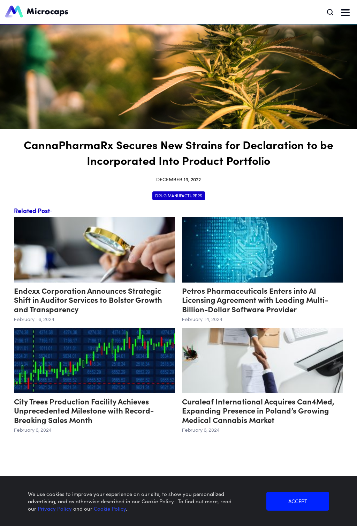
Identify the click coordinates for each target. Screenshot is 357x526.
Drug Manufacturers (178, 195)
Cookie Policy (110, 508)
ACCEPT (297, 501)
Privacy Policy (55, 508)
